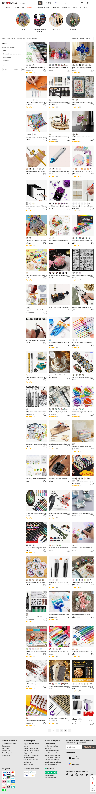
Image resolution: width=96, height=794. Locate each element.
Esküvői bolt (55, 7)
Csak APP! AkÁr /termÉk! (50, 3)
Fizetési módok (28, 764)
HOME (4, 38)
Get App (93, 785)
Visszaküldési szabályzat (52, 757)
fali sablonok (7, 57)
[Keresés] (28, 3)
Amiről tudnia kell (50, 744)
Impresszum (6, 750)
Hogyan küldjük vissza (31, 748)
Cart (94, 778)
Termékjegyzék (7, 753)
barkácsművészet (32, 38)
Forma (5, 51)
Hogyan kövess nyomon (31, 750)
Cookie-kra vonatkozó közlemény (51, 747)
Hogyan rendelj (28, 753)
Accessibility (6, 748)
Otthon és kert (12, 38)
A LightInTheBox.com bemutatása (9, 745)
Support (93, 790)
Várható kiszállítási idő (31, 760)
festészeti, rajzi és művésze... (12, 54)
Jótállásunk (27, 762)
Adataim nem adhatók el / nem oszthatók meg (53, 763)
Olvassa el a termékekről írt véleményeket (31, 756)
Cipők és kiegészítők (43, 7)
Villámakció (30, 7)
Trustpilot (49, 769)
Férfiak (17, 7)
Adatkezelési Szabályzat (52, 755)
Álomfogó (6, 60)
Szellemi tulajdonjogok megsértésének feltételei (52, 752)
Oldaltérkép (6, 755)
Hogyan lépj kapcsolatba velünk (31, 745)
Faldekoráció (21, 38)
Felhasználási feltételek (52, 760)
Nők (23, 7)
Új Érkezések (66, 7)
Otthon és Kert (77, 7)
